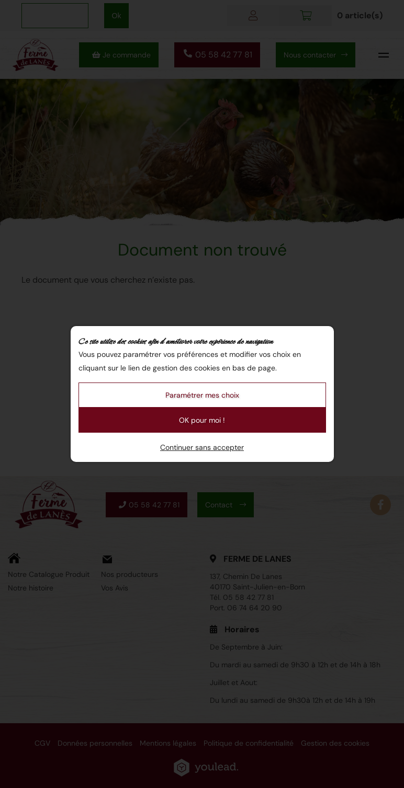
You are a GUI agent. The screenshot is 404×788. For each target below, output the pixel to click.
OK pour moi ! (202, 420)
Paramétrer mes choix (202, 395)
